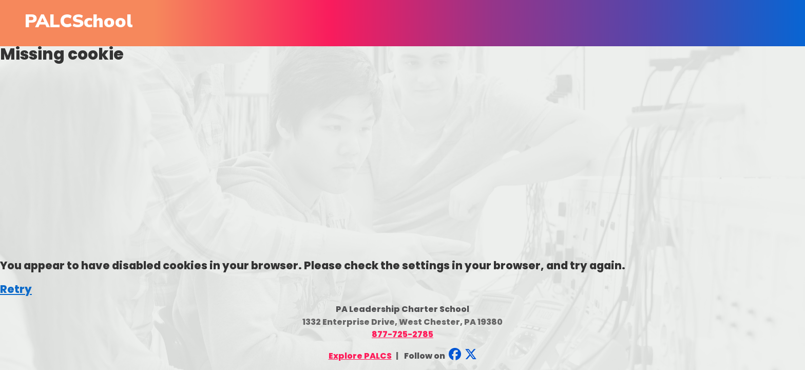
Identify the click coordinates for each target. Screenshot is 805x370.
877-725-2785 (402, 334)
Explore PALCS (360, 356)
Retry (16, 289)
